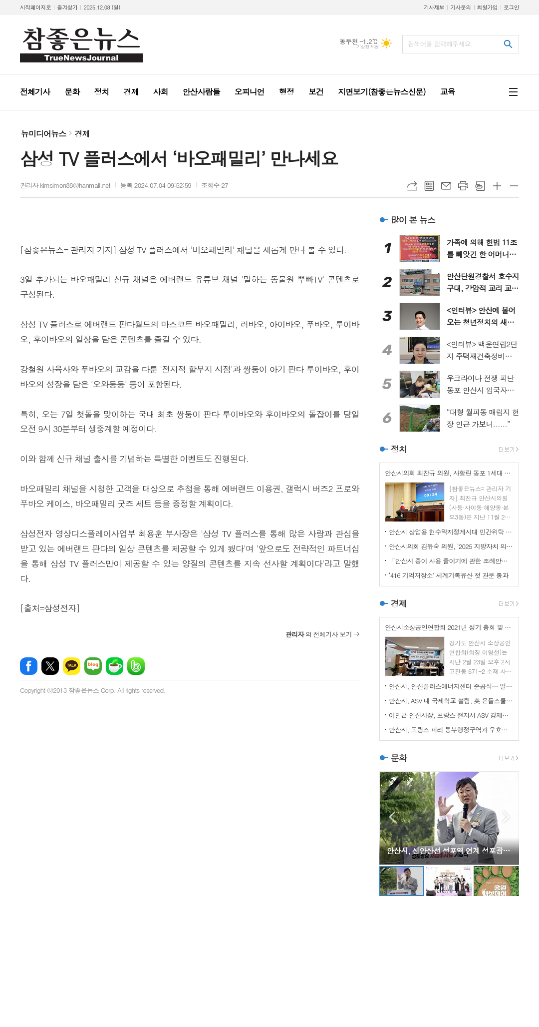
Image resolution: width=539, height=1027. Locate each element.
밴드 (136, 666)
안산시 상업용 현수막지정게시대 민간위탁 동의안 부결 (451, 531)
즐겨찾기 (67, 7)
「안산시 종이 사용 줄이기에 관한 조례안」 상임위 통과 (451, 560)
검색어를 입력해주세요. (440, 43)
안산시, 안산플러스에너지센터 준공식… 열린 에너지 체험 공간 (451, 686)
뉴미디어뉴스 (43, 133)
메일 (446, 186)
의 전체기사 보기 (318, 634)
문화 (399, 758)
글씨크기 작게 (514, 186)
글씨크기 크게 (497, 186)
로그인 (511, 7)
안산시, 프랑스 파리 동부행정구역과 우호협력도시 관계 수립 (451, 729)
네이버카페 (114, 666)
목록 (429, 186)
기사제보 (434, 7)
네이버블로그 (93, 666)
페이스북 (28, 666)
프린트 (463, 186)
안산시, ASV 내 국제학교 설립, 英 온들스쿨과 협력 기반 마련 (451, 700)
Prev (392, 817)
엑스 (50, 666)
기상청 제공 (367, 46)
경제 (81, 133)
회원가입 (487, 7)
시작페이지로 (35, 7)
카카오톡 (71, 666)
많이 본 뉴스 (413, 220)
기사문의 (460, 7)
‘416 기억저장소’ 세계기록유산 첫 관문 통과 (449, 575)
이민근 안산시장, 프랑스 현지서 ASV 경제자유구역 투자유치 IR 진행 (451, 715)
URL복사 (412, 186)
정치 (399, 449)
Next (506, 817)
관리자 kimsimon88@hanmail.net (65, 185)
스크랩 (480, 186)
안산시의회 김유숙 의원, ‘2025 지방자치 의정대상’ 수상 (451, 546)
